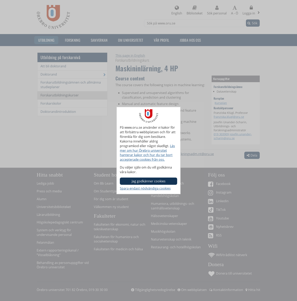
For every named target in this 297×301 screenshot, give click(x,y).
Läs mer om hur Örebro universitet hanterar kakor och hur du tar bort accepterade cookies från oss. (147, 153)
